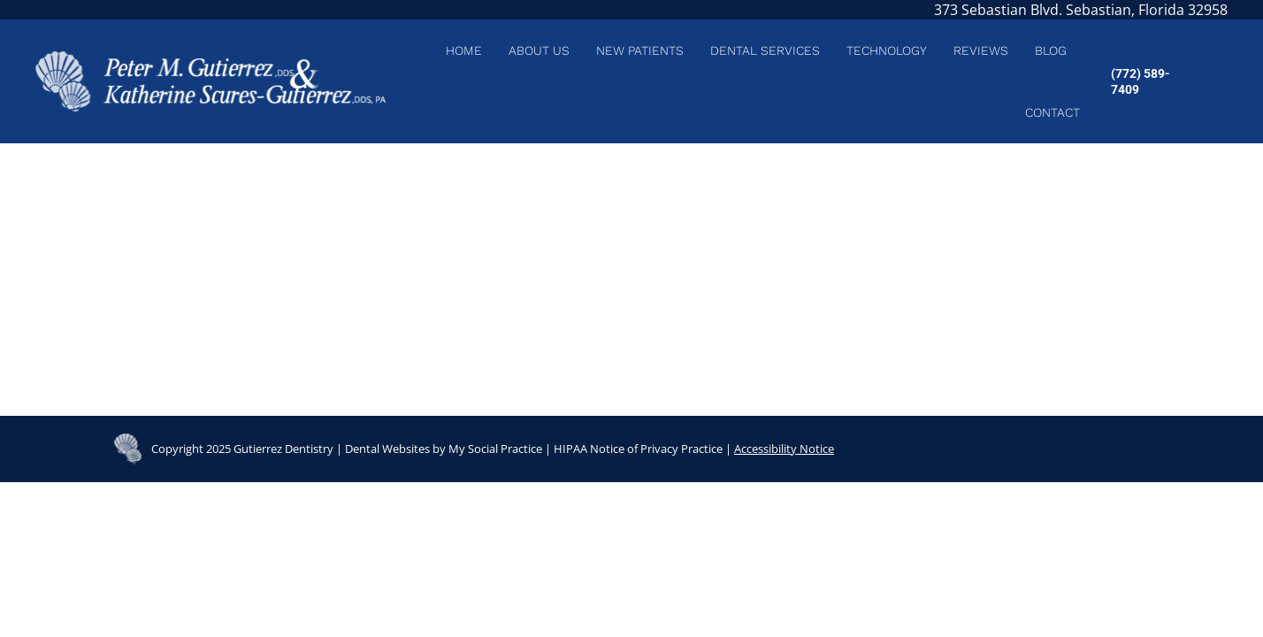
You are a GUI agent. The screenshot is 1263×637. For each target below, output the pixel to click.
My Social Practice (494, 449)
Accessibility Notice (784, 449)
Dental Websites (387, 449)
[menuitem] (464, 50)
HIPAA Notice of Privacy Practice (638, 449)
